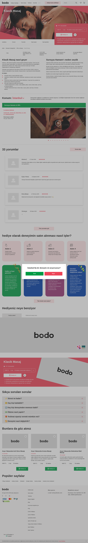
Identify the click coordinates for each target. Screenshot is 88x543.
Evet (34, 273)
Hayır (53, 273)
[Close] (64, 265)
